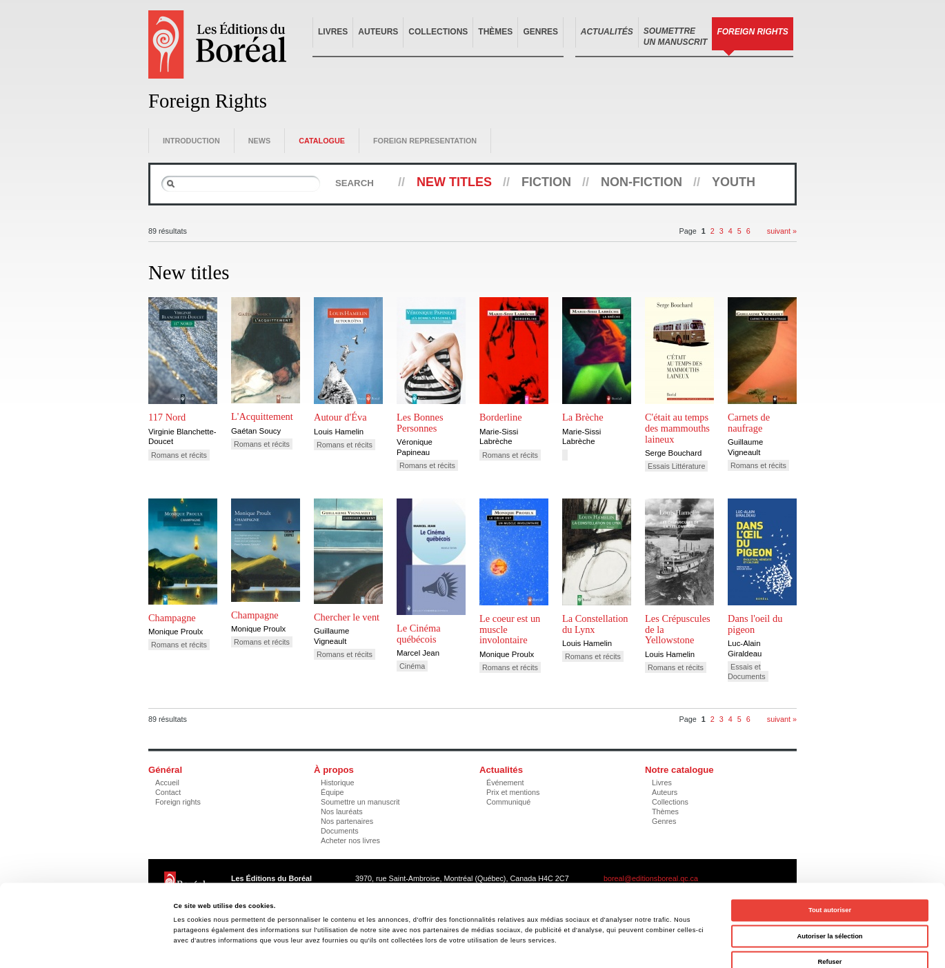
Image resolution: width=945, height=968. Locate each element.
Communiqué (508, 802)
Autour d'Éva (340, 417)
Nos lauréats (342, 811)
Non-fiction (641, 182)
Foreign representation (425, 141)
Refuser (830, 897)
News (259, 141)
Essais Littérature (676, 466)
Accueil (167, 782)
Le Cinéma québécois (419, 634)
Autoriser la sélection (829, 872)
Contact (168, 792)
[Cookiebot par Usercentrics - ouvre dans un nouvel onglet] (89, 944)
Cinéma (412, 666)
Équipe (332, 792)
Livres (333, 32)
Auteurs (378, 32)
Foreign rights (178, 802)
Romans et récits (179, 455)
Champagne (172, 617)
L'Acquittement (262, 416)
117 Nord (167, 417)
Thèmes (495, 32)
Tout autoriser (829, 846)
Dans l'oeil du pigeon (755, 624)
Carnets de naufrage (749, 423)
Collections (438, 32)
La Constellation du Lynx (595, 624)
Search (354, 183)
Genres (540, 32)
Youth (733, 182)
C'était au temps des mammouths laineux (677, 428)
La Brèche (583, 417)
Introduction (191, 141)
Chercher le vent (346, 617)
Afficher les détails (595, 945)
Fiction (546, 182)
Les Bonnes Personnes (420, 423)
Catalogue (322, 141)
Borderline (500, 417)
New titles (454, 182)
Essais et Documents (747, 671)
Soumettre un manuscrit (360, 802)
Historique (338, 782)
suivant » (782, 231)
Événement (505, 782)
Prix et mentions (512, 792)
